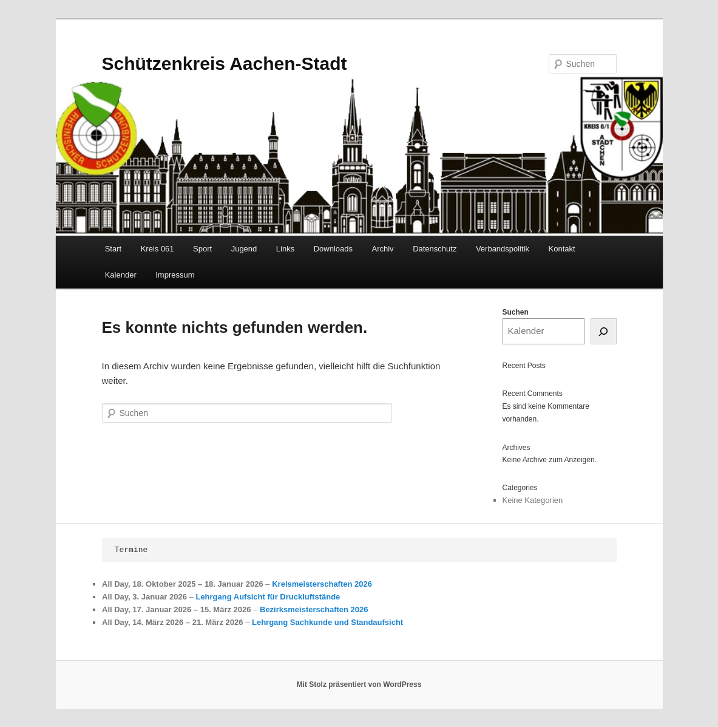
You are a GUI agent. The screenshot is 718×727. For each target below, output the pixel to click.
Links (285, 248)
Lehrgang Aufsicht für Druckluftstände (267, 596)
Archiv (383, 248)
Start (113, 248)
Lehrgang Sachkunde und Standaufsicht (326, 622)
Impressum (174, 274)
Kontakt (562, 248)
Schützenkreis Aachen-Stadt (224, 63)
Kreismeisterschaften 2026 (322, 584)
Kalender (121, 274)
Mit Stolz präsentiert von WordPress (359, 684)
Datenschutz (434, 248)
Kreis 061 (157, 248)
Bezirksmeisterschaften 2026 (314, 610)
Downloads (333, 248)
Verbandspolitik (502, 248)
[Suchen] (604, 331)
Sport (202, 248)
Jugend (244, 248)
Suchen (516, 312)
